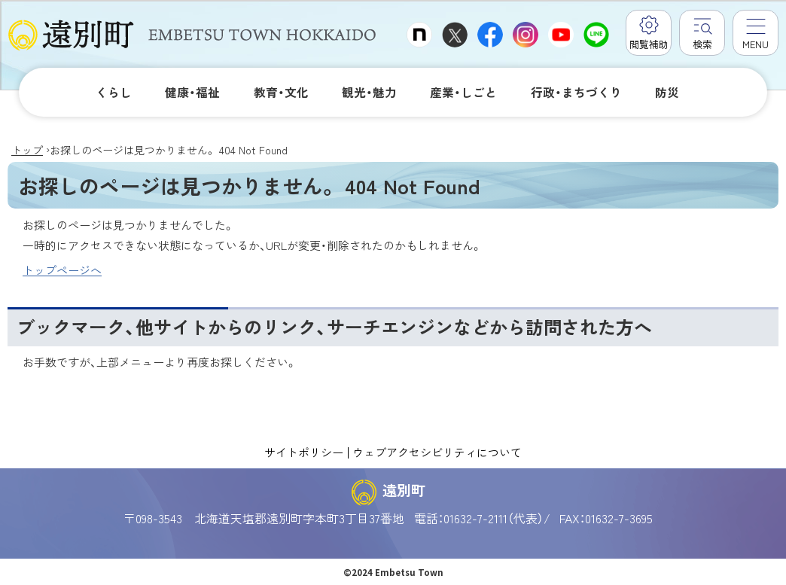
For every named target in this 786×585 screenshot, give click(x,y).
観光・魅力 (369, 92)
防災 (667, 92)
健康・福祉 (192, 92)
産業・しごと (463, 92)
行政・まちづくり (576, 92)
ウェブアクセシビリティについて (437, 451)
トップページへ (62, 270)
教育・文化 (281, 92)
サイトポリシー (303, 451)
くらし (114, 92)
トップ (27, 149)
